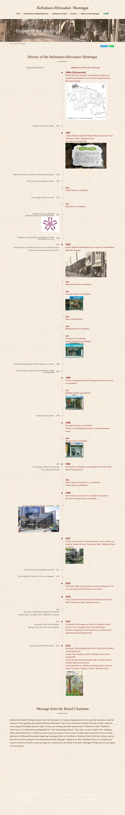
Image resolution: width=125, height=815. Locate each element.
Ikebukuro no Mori (59, 14)
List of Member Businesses (97, 795)
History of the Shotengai (90, 14)
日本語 (106, 14)
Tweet (104, 46)
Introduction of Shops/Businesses (36, 14)
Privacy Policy (59, 803)
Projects (74, 14)
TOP (18, 14)
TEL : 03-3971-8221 (24, 801)
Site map (71, 803)
